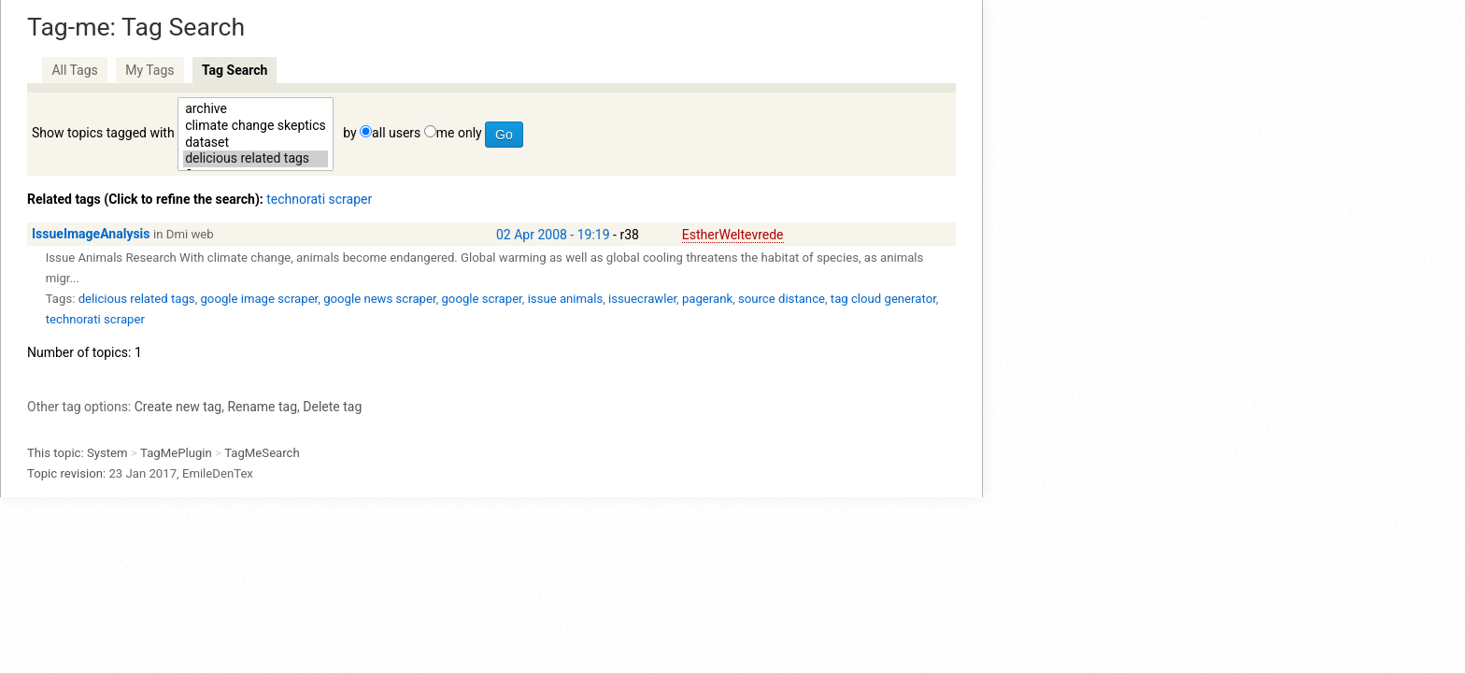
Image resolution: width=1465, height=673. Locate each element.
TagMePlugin (176, 453)
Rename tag (262, 406)
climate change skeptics (255, 126)
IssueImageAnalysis (91, 233)
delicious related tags (255, 158)
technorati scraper (319, 199)
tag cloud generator (883, 299)
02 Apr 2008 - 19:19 (553, 234)
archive (255, 109)
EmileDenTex (217, 473)
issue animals (566, 299)
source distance (781, 299)
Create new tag (178, 406)
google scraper (481, 299)
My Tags (149, 70)
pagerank (707, 299)
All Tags (74, 70)
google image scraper (259, 299)
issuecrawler (642, 299)
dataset (255, 143)
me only (459, 132)
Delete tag (332, 406)
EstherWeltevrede (733, 234)
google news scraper (379, 299)
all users (396, 132)
